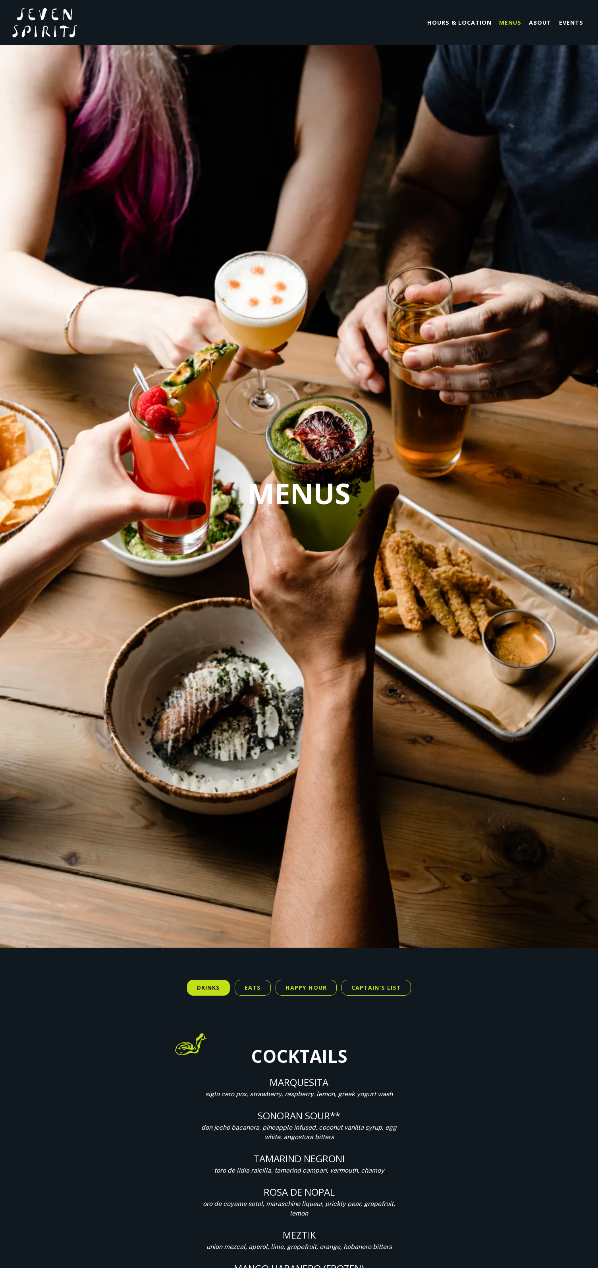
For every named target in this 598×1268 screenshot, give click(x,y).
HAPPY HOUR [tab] (306, 897)
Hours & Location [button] (459, 22)
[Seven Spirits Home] (55, 22)
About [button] (540, 22)
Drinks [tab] (208, 897)
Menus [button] (510, 22)
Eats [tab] (253, 897)
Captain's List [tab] (376, 897)
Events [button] (571, 22)
